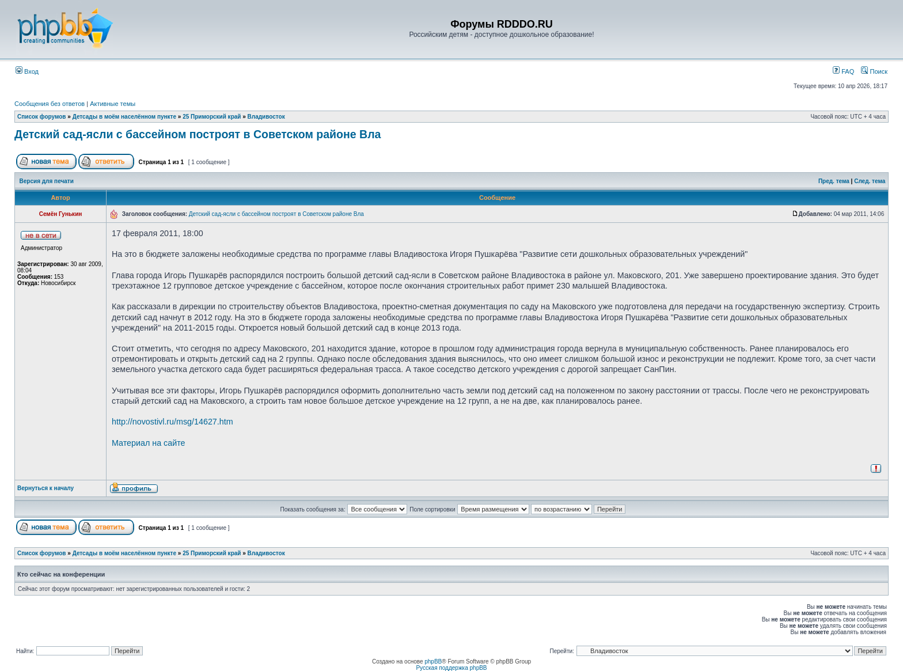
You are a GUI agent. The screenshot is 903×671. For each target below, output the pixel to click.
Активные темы (112, 103)
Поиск (874, 71)
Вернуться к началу (45, 488)
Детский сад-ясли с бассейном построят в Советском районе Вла (197, 134)
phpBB (433, 661)
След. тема (869, 181)
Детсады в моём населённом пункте (124, 116)
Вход (27, 71)
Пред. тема (833, 181)
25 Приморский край (212, 116)
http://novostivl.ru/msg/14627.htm (172, 421)
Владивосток (266, 116)
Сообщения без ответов (49, 103)
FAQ (843, 71)
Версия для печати (47, 181)
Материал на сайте (148, 443)
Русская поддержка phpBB (451, 668)
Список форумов (41, 116)
